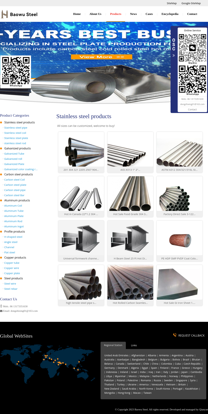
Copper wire (11, 268)
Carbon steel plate (14, 184)
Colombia (166, 363)
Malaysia (144, 376)
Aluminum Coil (12, 205)
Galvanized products (17, 148)
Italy (165, 372)
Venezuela (157, 384)
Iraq (151, 372)
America (144, 384)
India (143, 372)
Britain (182, 384)
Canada (120, 363)
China (155, 363)
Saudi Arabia (129, 388)
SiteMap (172, 3)
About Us (95, 14)
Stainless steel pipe (15, 127)
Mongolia (109, 392)
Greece (186, 367)
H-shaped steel (12, 236)
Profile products (14, 231)
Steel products (13, 278)
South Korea (163, 388)
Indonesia (111, 372)
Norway (173, 376)
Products (115, 14)
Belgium (152, 359)
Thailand (109, 384)
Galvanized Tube (13, 153)
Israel (134, 372)
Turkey (121, 384)
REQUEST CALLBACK (191, 335)
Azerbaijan (123, 359)
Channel (8, 247)
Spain (154, 367)
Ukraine (132, 384)
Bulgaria (165, 359)
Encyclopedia (170, 14)
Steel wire (9, 283)
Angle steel (10, 242)
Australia (109, 359)
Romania (146, 380)
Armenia (164, 355)
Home (77, 14)
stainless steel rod (14, 143)
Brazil (186, 359)
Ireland (124, 372)
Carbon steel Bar (13, 195)
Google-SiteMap (191, 3)
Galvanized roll (12, 158)
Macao (137, 392)
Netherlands (159, 376)
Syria (193, 380)
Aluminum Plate (13, 216)
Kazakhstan (191, 388)
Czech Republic (192, 363)
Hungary (197, 367)
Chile (146, 363)
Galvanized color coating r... (20, 169)
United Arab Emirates (116, 355)
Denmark (123, 367)
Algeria (135, 367)
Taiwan (147, 392)
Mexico (133, 376)
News (133, 14)
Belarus (108, 363)
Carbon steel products (18, 174)
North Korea (146, 388)
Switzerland (133, 363)
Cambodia (196, 372)
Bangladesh (138, 359)
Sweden (168, 380)
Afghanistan (138, 355)
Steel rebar (10, 288)
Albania (152, 355)
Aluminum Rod (12, 221)
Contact (192, 14)
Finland (164, 367)
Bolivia (176, 359)
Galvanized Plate (13, 164)
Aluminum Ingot (13, 226)
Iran (158, 372)
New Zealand (111, 388)
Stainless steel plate (15, 138)
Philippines (187, 376)
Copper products (15, 257)
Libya (109, 376)
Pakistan (109, 380)
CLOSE (174, 45)
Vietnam (170, 384)
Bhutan (196, 359)
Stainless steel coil (14, 132)
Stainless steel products (19, 122)
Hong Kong (124, 392)
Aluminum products (17, 200)
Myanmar (120, 376)
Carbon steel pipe (14, 190)
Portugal (177, 388)
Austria (190, 355)
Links (134, 345)
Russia (157, 380)
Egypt (145, 367)
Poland (121, 380)
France (175, 367)
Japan (184, 372)
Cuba (178, 363)
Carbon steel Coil (14, 179)
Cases (149, 14)
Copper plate (11, 273)
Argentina (177, 355)
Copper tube (11, 262)
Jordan (174, 372)
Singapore (181, 380)
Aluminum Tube (13, 210)
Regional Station (113, 345)
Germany (109, 367)
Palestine (133, 380)
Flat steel (9, 252)
